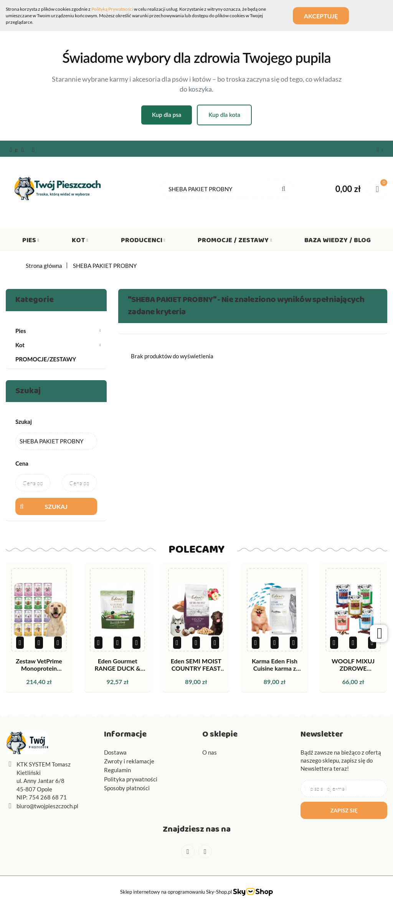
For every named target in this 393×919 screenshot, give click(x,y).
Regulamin (117, 769)
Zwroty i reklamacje (129, 761)
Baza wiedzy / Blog (337, 241)
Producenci (143, 241)
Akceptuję (321, 15)
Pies (30, 241)
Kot (80, 241)
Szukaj (56, 506)
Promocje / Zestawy (235, 241)
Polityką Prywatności (112, 9)
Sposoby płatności (127, 787)
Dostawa (115, 752)
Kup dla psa (166, 114)
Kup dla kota (224, 114)
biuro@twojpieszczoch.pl (47, 805)
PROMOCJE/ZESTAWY (45, 359)
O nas (209, 752)
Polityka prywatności (130, 779)
